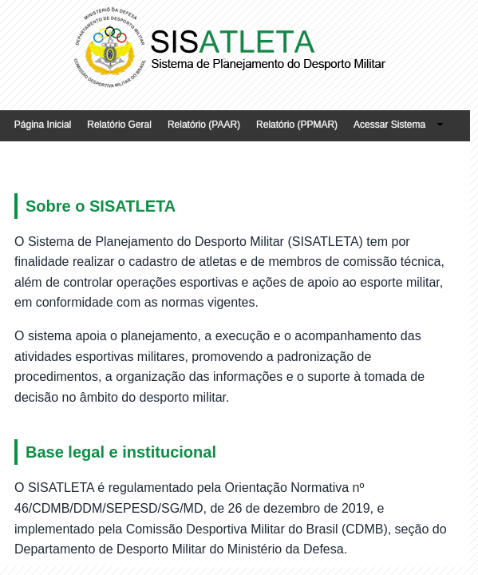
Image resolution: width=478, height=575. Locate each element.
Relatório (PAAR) (204, 124)
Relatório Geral (119, 124)
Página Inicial (42, 124)
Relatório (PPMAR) (297, 124)
